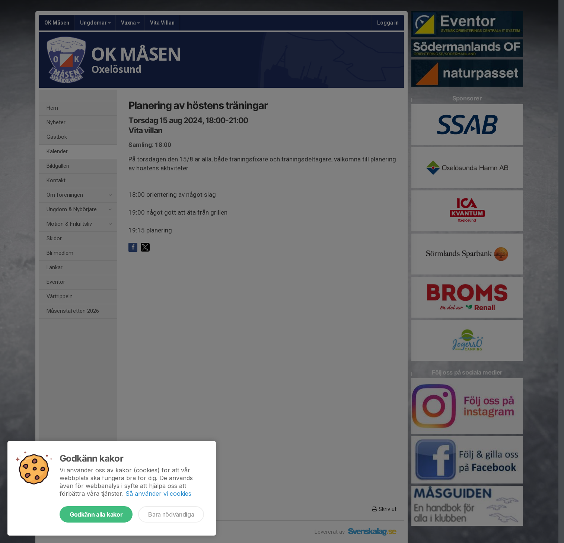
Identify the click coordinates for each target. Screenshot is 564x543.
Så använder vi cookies (158, 493)
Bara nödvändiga (171, 514)
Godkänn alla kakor (96, 514)
